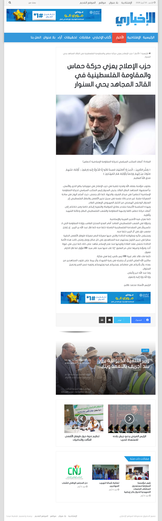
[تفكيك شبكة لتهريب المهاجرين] (105, 472)
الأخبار (120, 37)
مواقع (102, 2)
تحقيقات (70, 37)
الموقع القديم (88, 2)
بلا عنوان (113, 2)
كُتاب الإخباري (102, 37)
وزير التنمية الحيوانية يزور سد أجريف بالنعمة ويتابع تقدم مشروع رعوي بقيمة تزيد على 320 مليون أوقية (123, 363)
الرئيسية (148, 37)
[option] (106, 363)
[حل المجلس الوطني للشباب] (74, 472)
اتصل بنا (36, 37)
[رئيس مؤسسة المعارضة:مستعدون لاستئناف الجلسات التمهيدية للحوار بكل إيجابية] (137, 472)
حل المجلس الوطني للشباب (74, 483)
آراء (60, 37)
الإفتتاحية (126, 2)
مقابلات (84, 37)
